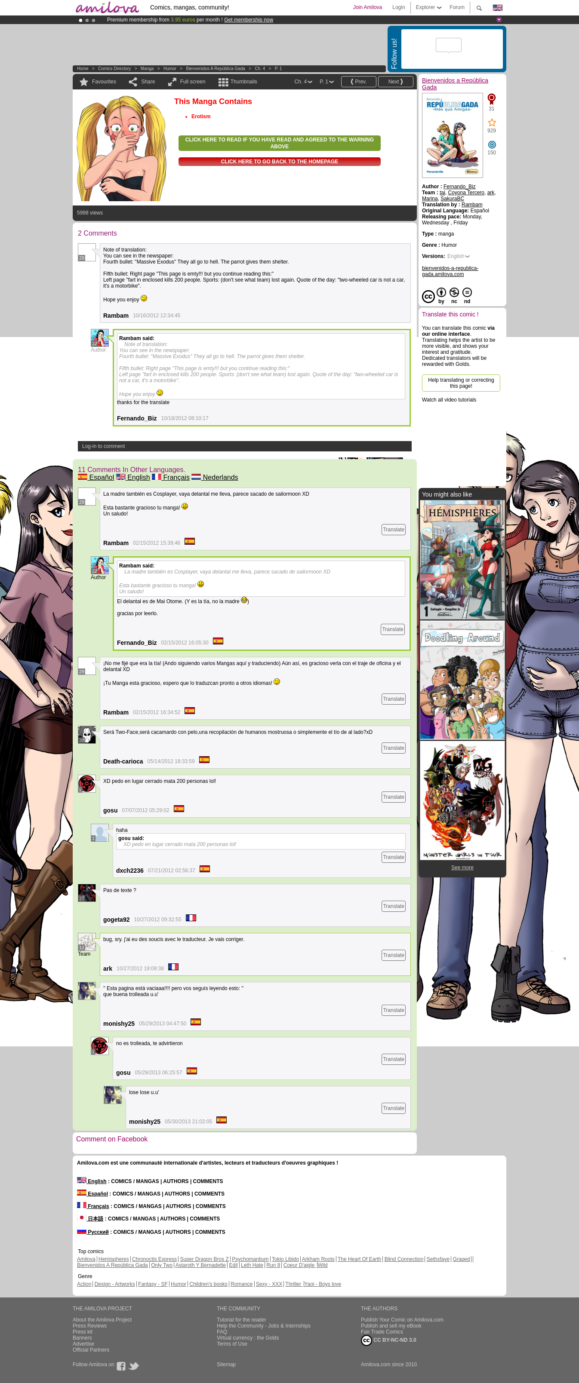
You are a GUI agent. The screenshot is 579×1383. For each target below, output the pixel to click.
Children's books (208, 1284)
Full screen (193, 82)
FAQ (222, 1332)
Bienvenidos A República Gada (112, 1265)
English (133, 477)
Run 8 (273, 1265)
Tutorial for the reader (241, 1320)
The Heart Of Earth (359, 1259)
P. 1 (278, 68)
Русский (93, 1232)
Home (83, 68)
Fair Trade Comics (382, 1332)
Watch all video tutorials (449, 400)
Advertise (83, 1344)
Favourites (104, 82)
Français (171, 477)
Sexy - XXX (269, 1284)
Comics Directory (114, 68)
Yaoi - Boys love (322, 1284)
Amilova (86, 1259)
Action (84, 1284)
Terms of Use (232, 1344)
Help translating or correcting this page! (461, 383)
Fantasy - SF (153, 1284)
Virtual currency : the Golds (248, 1338)
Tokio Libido (285, 1259)
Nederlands (214, 477)
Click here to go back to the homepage (280, 162)
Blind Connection (404, 1259)
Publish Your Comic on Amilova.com (402, 1320)
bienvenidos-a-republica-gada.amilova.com (450, 271)
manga (147, 68)
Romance (242, 1284)
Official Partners (91, 1350)
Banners (82, 1338)
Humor (169, 68)
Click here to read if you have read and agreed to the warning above (279, 143)
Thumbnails (244, 82)
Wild (322, 1265)
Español (96, 477)
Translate (393, 530)
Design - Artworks (115, 1284)
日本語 (90, 1219)
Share (148, 82)
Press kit (82, 1332)
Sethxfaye (438, 1259)
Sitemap (226, 1365)
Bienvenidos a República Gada (215, 68)
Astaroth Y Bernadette (201, 1265)
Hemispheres (114, 1259)
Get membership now (248, 20)
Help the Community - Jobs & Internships (264, 1326)
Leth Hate (252, 1265)
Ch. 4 (260, 68)
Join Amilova (367, 7)
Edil (233, 1265)
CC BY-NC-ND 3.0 (388, 1340)
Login (398, 7)
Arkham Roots (318, 1259)
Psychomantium (250, 1259)
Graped (461, 1259)
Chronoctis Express (154, 1259)
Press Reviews (90, 1326)
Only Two (161, 1265)
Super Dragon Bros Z (204, 1259)
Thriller (293, 1284)
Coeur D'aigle (299, 1265)
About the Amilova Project (102, 1320)
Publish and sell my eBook (391, 1326)
